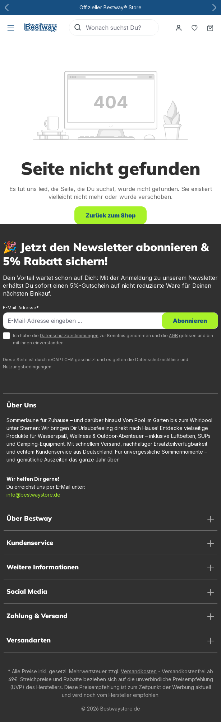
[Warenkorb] (210, 27)
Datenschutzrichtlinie (157, 359)
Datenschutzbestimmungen (69, 335)
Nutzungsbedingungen (27, 366)
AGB (173, 335)
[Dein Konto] (179, 27)
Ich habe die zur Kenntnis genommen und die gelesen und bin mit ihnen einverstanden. (113, 339)
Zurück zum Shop (110, 215)
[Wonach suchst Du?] (122, 27)
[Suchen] (77, 27)
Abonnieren (190, 320)
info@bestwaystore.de (33, 495)
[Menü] (11, 27)
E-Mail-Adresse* (21, 307)
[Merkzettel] (194, 27)
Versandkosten (139, 671)
